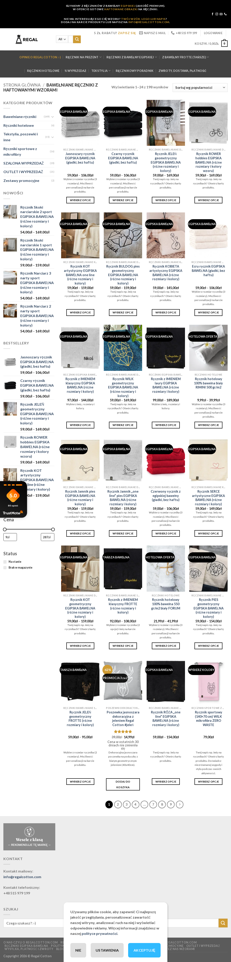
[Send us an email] (221, 14)
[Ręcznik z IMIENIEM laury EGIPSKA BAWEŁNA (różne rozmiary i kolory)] (166, 348)
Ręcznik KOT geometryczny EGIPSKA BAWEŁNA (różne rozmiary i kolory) (80, 608)
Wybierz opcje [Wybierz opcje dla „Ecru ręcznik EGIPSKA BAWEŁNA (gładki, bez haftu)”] (208, 312)
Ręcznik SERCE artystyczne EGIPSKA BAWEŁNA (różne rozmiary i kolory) (208, 497)
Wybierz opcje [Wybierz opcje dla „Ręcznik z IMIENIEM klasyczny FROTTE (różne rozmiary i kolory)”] (123, 645)
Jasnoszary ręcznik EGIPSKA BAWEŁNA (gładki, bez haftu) (80, 158)
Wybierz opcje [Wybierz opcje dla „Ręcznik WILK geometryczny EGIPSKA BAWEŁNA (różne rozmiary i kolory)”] (123, 424)
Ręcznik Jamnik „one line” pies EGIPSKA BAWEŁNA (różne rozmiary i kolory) (123, 497)
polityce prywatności (99, 933)
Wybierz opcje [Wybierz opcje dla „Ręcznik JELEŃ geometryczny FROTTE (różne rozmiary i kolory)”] (80, 781)
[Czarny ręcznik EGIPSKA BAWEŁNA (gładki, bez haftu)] (123, 123)
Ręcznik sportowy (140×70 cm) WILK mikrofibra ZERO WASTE (208, 718)
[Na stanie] (5, 561)
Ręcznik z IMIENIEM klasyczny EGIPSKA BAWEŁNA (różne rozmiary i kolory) (80, 385)
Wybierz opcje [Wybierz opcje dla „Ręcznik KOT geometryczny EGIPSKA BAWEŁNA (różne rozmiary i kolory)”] (80, 645)
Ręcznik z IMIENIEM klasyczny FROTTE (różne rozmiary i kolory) (123, 606)
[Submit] (77, 39)
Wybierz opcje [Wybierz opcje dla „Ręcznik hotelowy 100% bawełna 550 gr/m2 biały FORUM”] (165, 645)
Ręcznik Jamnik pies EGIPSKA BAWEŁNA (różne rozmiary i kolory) (80, 497)
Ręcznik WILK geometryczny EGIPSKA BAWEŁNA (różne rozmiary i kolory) (123, 387)
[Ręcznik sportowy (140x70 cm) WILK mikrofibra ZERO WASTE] (208, 681)
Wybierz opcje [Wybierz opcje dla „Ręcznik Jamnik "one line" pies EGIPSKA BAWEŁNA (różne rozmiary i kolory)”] (123, 533)
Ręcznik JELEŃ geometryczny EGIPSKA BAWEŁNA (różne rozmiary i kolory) (166, 162)
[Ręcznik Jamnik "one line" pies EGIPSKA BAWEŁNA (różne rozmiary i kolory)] (123, 460)
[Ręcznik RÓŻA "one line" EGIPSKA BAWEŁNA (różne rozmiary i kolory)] (166, 681)
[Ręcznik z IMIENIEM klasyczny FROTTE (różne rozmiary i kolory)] (123, 569)
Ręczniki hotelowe (43, 71)
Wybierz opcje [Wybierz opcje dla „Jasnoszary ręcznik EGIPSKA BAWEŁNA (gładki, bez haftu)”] (80, 200)
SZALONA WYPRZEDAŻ (23, 163)
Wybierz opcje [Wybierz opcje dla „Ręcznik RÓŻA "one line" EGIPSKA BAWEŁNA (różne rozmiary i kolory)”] (165, 781)
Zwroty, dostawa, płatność (182, 71)
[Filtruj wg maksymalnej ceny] (47, 537)
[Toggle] (52, 116)
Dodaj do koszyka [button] (123, 784)
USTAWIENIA (107, 950)
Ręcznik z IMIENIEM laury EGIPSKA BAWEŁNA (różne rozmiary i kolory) (166, 385)
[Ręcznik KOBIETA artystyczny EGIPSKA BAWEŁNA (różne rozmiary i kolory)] (166, 235)
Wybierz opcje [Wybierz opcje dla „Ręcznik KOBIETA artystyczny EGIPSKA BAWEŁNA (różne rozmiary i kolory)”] (165, 312)
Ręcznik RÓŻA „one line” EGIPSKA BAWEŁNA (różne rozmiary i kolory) (165, 718)
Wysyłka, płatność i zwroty (29, 949)
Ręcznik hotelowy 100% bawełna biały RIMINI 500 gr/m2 (208, 383)
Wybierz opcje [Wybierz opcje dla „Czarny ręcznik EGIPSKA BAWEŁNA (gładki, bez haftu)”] (123, 200)
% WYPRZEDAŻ (75, 71)
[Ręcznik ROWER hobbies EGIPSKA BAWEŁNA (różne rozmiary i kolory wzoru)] (208, 123)
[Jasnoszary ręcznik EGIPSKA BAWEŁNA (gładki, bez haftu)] (80, 123)
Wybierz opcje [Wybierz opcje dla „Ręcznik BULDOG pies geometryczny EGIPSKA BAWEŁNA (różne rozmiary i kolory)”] (123, 312)
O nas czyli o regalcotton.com (30, 942)
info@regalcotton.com (22, 877)
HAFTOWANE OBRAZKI (121, 9)
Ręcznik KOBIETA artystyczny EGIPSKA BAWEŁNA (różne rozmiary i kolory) (165, 272)
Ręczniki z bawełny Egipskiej (131, 57)
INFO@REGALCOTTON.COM (148, 22)
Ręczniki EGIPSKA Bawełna (26, 946)
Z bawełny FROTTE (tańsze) (185, 57)
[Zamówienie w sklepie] (200, 87)
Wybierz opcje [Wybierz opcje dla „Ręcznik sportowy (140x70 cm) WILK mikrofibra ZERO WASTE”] (208, 781)
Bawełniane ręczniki (19, 116)
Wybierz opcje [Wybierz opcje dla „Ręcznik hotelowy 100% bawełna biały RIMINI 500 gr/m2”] (208, 424)
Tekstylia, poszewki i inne (20, 137)
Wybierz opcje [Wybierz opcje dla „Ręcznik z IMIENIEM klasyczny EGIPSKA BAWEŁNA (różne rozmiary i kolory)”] (80, 424)
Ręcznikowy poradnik (134, 71)
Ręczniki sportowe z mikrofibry (20, 151)
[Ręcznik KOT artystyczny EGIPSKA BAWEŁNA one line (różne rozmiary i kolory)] (80, 235)
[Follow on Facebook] (212, 14)
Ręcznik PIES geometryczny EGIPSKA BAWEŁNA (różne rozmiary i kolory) (209, 608)
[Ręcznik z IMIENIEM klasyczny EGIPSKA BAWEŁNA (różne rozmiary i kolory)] (80, 348)
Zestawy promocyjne (21, 180)
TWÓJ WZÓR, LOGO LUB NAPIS (143, 19)
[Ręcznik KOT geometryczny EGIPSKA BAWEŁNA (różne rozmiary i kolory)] (80, 569)
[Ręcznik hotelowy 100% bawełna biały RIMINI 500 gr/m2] (208, 348)
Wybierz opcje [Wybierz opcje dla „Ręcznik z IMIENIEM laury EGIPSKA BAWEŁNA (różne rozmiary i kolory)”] (165, 424)
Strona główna (22, 84)
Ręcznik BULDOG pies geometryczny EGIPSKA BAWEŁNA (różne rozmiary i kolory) (123, 274)
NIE (78, 950)
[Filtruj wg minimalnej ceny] (10, 537)
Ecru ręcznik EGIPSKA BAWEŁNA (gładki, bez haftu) (208, 270)
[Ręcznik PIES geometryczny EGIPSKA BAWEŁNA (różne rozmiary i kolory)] (208, 569)
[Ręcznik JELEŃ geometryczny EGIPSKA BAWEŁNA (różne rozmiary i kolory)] (166, 123)
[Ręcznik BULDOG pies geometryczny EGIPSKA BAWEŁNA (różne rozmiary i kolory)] (123, 235)
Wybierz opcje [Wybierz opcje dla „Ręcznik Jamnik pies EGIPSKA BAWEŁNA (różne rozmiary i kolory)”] (80, 533)
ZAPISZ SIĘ (127, 33)
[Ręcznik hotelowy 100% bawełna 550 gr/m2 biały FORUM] (166, 569)
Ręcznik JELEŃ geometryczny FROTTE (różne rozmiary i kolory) (80, 718)
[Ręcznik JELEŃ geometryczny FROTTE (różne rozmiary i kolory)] (80, 681)
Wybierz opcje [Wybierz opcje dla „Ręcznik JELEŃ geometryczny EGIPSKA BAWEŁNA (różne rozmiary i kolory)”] (165, 200)
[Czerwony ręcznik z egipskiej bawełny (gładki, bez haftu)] (166, 460)
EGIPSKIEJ (128, 5)
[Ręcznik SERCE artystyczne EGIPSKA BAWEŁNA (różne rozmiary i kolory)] (208, 460)
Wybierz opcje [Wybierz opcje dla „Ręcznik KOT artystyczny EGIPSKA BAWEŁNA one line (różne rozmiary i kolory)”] (80, 312)
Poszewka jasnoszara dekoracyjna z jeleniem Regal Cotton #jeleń (123, 718)
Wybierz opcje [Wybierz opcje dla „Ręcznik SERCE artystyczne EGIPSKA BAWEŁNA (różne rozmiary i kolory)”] (208, 533)
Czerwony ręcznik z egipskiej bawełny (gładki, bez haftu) (166, 495)
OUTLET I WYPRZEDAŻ (23, 171)
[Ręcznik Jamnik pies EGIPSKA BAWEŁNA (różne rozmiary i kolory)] (80, 460)
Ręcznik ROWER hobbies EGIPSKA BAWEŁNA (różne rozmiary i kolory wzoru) (208, 162)
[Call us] (225, 14)
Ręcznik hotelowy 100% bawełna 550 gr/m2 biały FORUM (165, 604)
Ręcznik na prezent (84, 57)
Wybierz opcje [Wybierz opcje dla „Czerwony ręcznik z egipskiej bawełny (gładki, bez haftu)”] (165, 533)
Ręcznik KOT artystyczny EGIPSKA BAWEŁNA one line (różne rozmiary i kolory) (80, 274)
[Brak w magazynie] (5, 567)
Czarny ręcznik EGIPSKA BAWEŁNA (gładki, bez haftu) (123, 158)
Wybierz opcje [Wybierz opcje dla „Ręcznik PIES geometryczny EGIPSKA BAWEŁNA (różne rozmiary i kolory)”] (208, 645)
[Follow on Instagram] (216, 14)
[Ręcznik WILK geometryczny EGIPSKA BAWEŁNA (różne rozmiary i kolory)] (123, 348)
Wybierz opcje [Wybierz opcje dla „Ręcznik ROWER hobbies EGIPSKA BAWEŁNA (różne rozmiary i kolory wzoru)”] (208, 200)
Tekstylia (101, 70)
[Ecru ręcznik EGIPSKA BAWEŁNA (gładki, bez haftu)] (208, 235)
